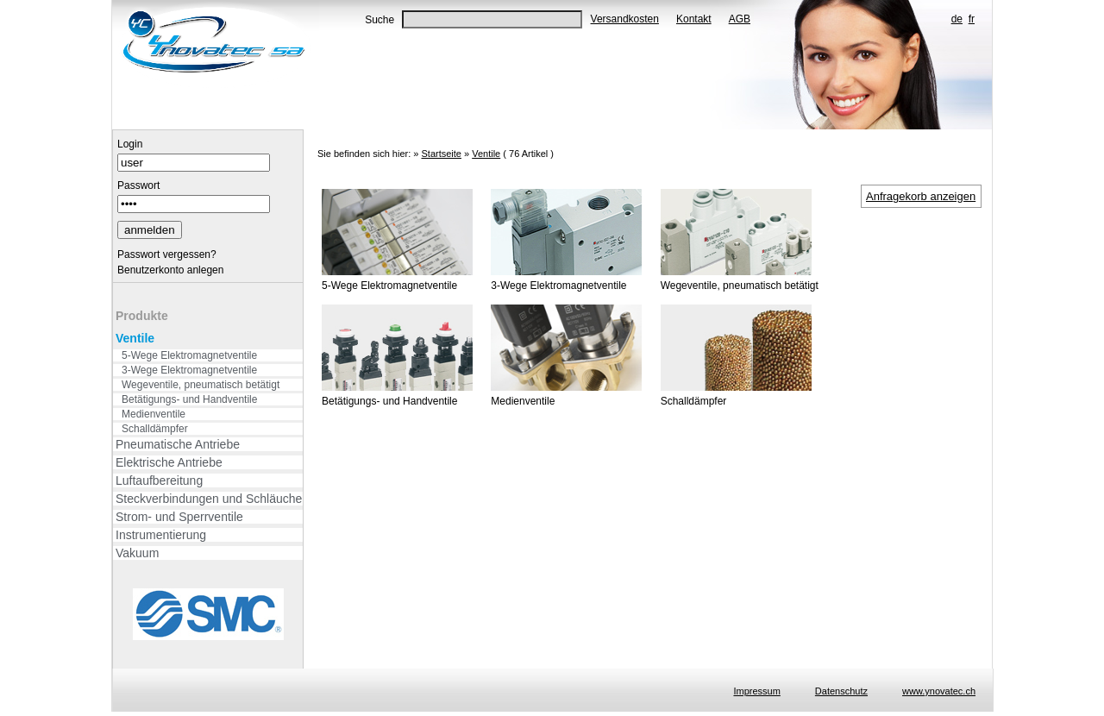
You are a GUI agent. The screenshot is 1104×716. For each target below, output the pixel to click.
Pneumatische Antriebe (178, 444)
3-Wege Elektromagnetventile (189, 370)
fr (972, 19)
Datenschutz (841, 691)
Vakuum (137, 553)
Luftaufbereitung (159, 480)
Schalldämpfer (155, 429)
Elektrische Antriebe (169, 462)
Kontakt (694, 19)
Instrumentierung (161, 535)
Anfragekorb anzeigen (920, 196)
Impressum (756, 691)
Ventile (135, 338)
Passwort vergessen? (166, 254)
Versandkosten (625, 19)
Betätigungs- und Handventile (189, 399)
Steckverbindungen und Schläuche (209, 499)
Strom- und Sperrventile (179, 517)
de (957, 19)
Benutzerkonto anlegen (170, 270)
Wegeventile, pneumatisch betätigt (200, 385)
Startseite (441, 153)
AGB (739, 19)
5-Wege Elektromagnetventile (189, 355)
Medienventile (153, 414)
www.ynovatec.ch (938, 691)
